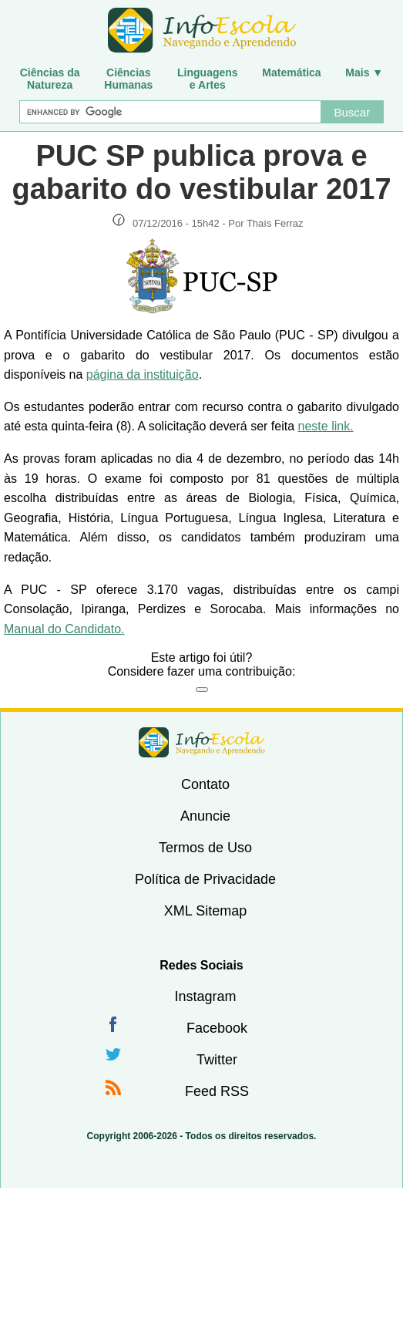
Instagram (205, 996)
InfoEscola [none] (202, 742)
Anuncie (205, 816)
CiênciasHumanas (128, 78)
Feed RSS (217, 1091)
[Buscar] (170, 112)
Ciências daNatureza (50, 78)
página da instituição (142, 374)
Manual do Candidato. (64, 629)
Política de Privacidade (205, 879)
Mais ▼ (364, 72)
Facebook (216, 1028)
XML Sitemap (205, 911)
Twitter (216, 1059)
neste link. (326, 426)
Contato (205, 784)
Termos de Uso (205, 847)
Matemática (291, 72)
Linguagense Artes (207, 78)
